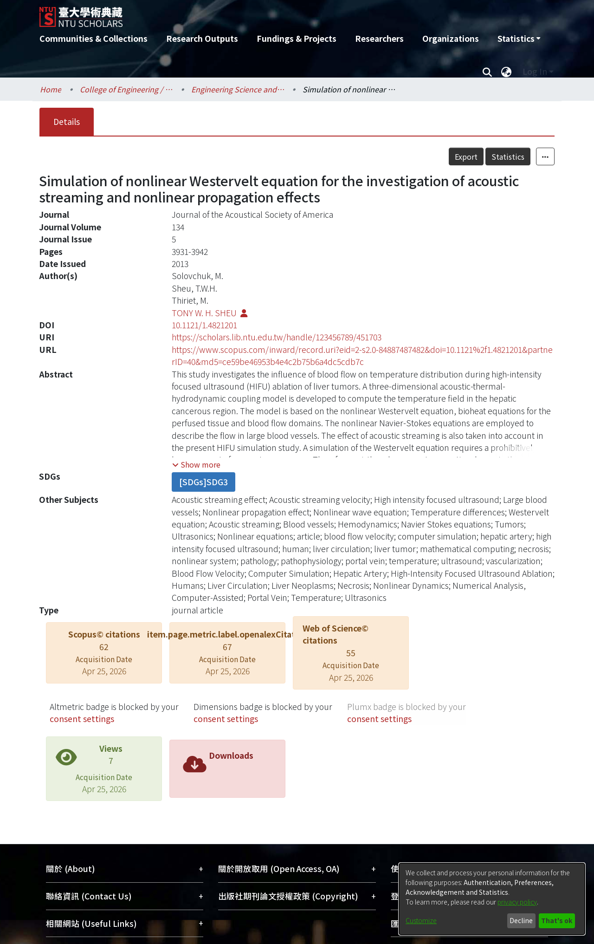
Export (466, 156)
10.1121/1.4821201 (204, 325)
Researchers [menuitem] (379, 38)
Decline (521, 920)
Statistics (507, 156)
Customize (421, 920)
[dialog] (492, 899)
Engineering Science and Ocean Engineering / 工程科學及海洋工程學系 (237, 89)
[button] (196, 464)
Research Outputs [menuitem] (202, 38)
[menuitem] (518, 38)
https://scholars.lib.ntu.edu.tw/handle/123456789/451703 (276, 337)
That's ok (556, 920)
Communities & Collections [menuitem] (93, 38)
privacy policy (517, 901)
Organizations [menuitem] (450, 38)
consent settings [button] (82, 718)
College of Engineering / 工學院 (126, 89)
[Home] (247, 13)
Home (50, 89)
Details (66, 121)
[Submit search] (487, 71)
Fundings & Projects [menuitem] (296, 38)
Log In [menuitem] (535, 71)
